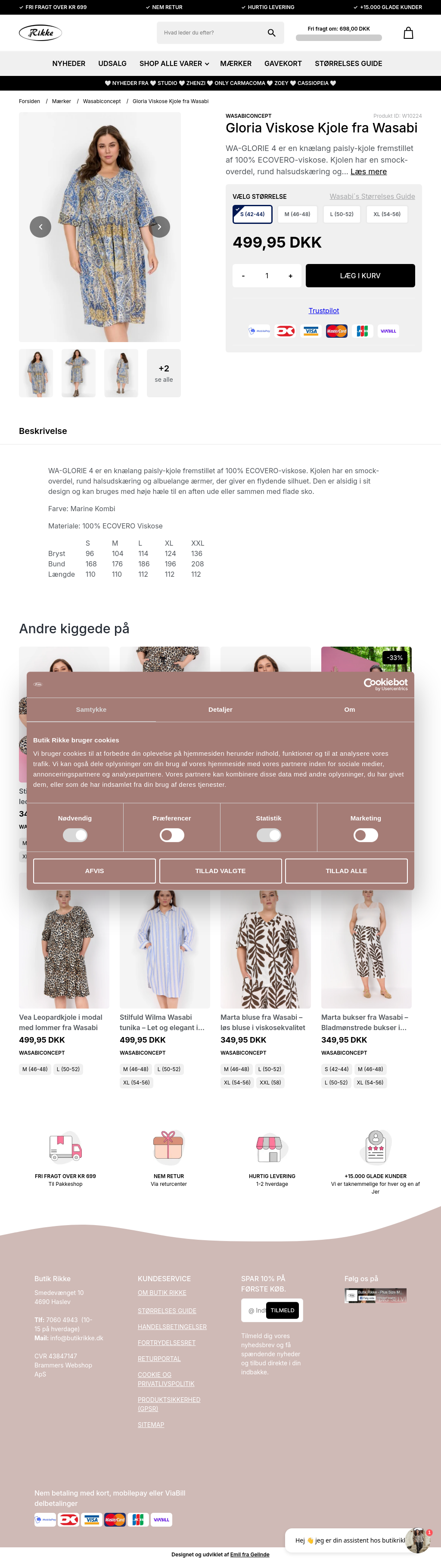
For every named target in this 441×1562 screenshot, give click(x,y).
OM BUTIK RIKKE (162, 1292)
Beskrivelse (43, 431)
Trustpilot (324, 310)
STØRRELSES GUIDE (348, 63)
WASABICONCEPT (249, 116)
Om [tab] (349, 709)
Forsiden (29, 101)
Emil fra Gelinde (250, 1554)
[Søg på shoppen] (272, 32)
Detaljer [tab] (220, 709)
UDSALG (112, 63)
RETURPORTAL (159, 1358)
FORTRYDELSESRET (167, 1342)
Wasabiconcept (102, 101)
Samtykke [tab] (91, 709)
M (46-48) (35, 1069)
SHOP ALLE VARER (173, 63)
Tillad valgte (220, 870)
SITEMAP (151, 1424)
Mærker (61, 101)
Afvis (94, 870)
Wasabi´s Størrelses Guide (372, 196)
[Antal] (267, 275)
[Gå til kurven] (408, 33)
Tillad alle (346, 870)
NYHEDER (68, 63)
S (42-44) (337, 1069)
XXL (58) (270, 1082)
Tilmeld (282, 1310)
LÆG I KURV (360, 275)
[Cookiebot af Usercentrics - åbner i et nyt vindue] (370, 684)
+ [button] (290, 275)
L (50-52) (68, 1069)
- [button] (243, 275)
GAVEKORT (283, 63)
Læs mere (369, 171)
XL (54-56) (136, 1082)
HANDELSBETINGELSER (172, 1326)
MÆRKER (236, 63)
